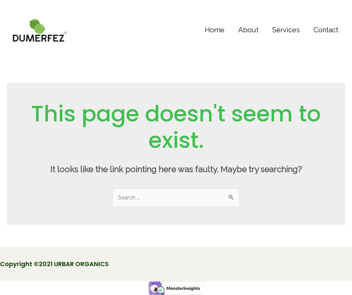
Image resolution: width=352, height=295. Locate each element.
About (248, 30)
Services (286, 30)
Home (214, 30)
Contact (326, 30)
